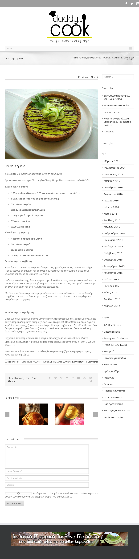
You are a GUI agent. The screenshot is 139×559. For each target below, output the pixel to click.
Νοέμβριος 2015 (113, 253)
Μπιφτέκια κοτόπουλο (116, 105)
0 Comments (92, 361)
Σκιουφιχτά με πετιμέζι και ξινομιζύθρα (117, 97)
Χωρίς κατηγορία (113, 417)
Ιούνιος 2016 (111, 207)
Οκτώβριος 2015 (113, 259)
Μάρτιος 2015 (112, 305)
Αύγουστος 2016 (113, 194)
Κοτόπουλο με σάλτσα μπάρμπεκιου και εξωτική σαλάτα (117, 121)
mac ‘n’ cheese (112, 112)
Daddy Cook (13, 361)
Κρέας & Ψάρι (111, 371)
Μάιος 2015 (110, 292)
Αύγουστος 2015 (113, 272)
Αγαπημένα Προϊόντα (116, 338)
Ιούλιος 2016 (111, 200)
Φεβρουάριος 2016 (115, 233)
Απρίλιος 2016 (112, 220)
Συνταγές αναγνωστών (90, 57)
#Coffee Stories (112, 325)
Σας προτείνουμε (113, 403)
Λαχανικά (109, 377)
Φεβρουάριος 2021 (115, 167)
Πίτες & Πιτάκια (113, 397)
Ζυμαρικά (109, 351)
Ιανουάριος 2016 (113, 239)
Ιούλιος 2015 (111, 279)
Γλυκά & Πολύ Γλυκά (112, 57)
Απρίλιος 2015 (112, 299)
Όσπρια (108, 384)
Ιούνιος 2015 (111, 285)
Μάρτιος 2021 (112, 161)
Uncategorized (112, 331)
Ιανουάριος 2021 (113, 174)
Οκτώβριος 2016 (113, 187)
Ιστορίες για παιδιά (115, 357)
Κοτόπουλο (110, 364)
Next (93, 77)
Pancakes (109, 131)
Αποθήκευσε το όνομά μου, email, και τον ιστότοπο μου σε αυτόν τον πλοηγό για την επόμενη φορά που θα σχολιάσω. (51, 495)
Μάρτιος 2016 (112, 226)
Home (75, 57)
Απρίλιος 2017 (112, 180)
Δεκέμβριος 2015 (113, 246)
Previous (83, 77)
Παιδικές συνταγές (114, 390)
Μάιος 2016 (110, 213)
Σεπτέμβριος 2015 (114, 266)
